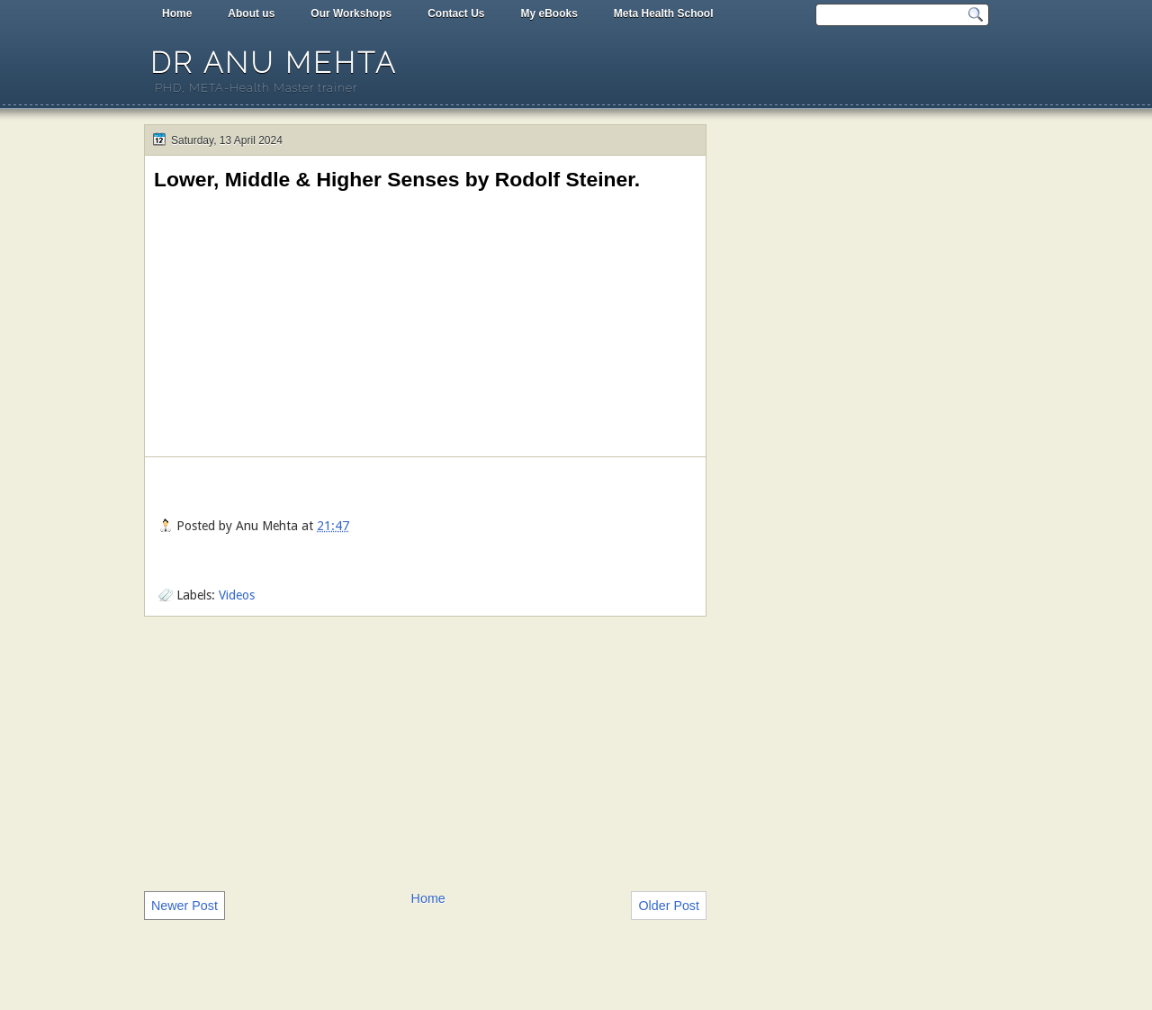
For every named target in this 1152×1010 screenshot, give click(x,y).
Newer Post (184, 905)
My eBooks (548, 13)
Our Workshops (351, 13)
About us (251, 13)
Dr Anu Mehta (273, 62)
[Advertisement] (425, 752)
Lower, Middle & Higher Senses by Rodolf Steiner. (397, 179)
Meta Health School (664, 13)
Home (177, 13)
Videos (237, 595)
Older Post (668, 905)
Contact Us (456, 13)
